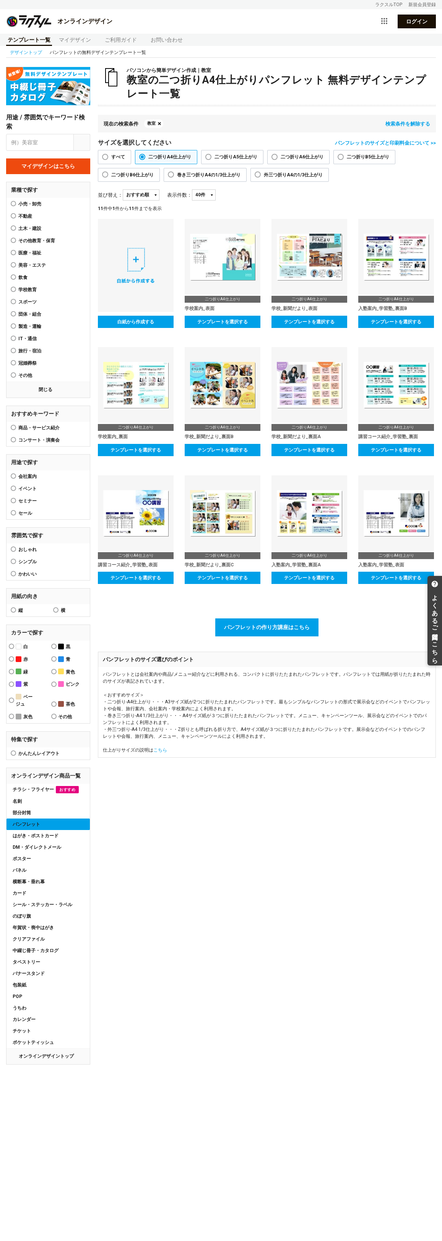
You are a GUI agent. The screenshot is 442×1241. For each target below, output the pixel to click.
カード (19, 893)
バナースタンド (29, 973)
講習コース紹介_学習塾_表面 (128, 565)
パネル (19, 870)
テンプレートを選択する (222, 322)
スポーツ (27, 302)
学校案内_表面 (199, 308)
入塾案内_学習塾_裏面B (382, 308)
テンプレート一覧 (29, 40)
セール (25, 513)
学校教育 (27, 289)
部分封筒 (22, 812)
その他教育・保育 (36, 240)
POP (17, 996)
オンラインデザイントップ (46, 1056)
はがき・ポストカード (35, 835)
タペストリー (26, 962)
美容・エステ (32, 265)
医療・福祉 (29, 253)
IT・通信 (27, 338)
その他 (25, 375)
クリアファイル (29, 939)
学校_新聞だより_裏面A (296, 436)
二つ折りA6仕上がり (302, 157)
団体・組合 (29, 314)
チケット (22, 1031)
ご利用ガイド (121, 40)
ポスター (22, 858)
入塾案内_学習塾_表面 (381, 565)
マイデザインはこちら (48, 166)
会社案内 (27, 476)
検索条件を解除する (407, 124)
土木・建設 (29, 228)
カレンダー (24, 1019)
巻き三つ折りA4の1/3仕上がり (208, 175)
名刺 (17, 801)
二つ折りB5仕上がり (368, 157)
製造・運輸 (29, 326)
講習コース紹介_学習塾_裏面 (388, 436)
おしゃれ (27, 549)
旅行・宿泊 (29, 351)
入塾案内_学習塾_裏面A (296, 565)
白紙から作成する (135, 322)
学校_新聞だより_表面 (294, 308)
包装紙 (19, 985)
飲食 (23, 277)
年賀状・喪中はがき (33, 927)
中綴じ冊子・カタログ (35, 950)
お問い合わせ (167, 40)
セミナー (27, 501)
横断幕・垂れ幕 (29, 881)
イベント (27, 488)
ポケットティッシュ (33, 1042)
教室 (151, 123)
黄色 (66, 671)
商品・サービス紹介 (39, 428)
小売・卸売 (29, 204)
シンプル (27, 561)
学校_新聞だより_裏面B (209, 436)
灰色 (24, 716)
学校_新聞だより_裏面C (209, 565)
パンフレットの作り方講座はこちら (267, 627)
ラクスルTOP (388, 4)
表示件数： (179, 195)
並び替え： (110, 195)
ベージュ (24, 700)
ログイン (416, 21)
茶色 (66, 704)
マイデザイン (75, 40)
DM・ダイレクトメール (37, 847)
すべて (118, 157)
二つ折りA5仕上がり (235, 157)
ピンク (69, 684)
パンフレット (26, 824)
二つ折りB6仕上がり (132, 175)
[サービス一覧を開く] (384, 21)
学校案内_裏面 (113, 436)
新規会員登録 (422, 4)
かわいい (27, 574)
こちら (160, 750)
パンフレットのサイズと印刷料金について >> (385, 143)
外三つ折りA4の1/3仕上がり (293, 175)
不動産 (25, 216)
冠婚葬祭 (27, 363)
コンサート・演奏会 (39, 440)
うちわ (19, 1008)
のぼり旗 (22, 916)
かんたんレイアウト (39, 753)
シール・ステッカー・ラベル (42, 904)
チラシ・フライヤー (46, 789)
